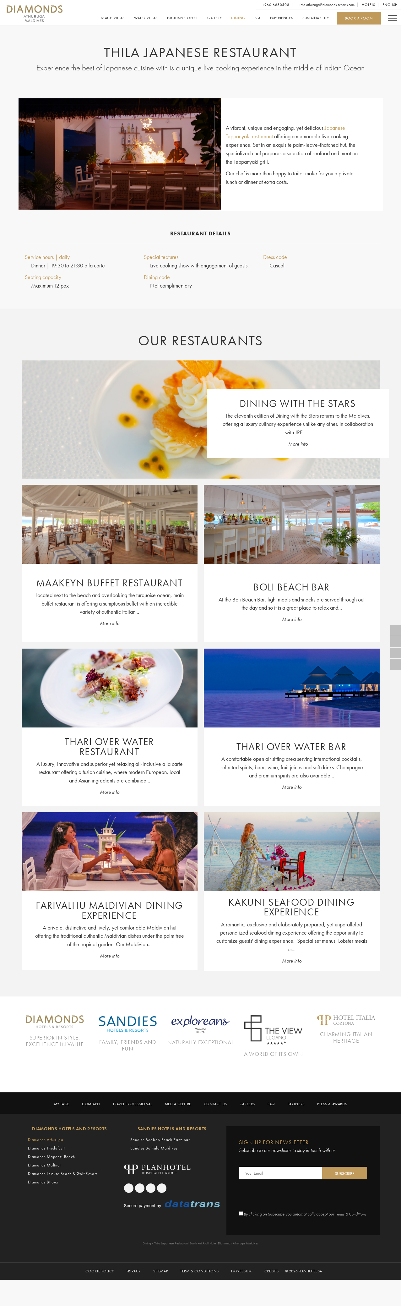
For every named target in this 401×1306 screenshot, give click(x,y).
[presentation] (286, 1216)
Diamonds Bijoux (43, 1202)
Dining (238, 18)
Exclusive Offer (182, 18)
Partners (296, 1124)
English (390, 4)
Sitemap (160, 1297)
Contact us (215, 1124)
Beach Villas (112, 18)
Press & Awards (332, 1124)
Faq (271, 1124)
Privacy (134, 1297)
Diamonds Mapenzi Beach (51, 1177)
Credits (271, 1297)
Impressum (241, 1297)
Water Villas (145, 18)
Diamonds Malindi (44, 1185)
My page (61, 1124)
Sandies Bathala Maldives (154, 1168)
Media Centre (178, 1124)
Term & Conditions (199, 1297)
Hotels (368, 4)
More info (298, 444)
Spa (257, 18)
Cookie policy (99, 1297)
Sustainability (315, 18)
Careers (247, 1124)
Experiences (281, 18)
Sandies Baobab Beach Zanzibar (160, 1160)
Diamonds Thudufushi (47, 1168)
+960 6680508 (275, 4)
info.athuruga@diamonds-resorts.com (327, 4)
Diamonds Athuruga (45, 1160)
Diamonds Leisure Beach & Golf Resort (62, 1194)
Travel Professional (132, 1124)
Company (91, 1124)
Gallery (214, 18)
